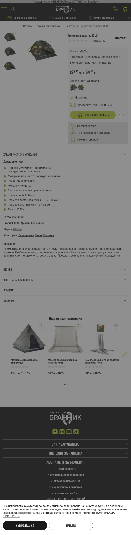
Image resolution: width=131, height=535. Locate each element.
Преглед (71, 525)
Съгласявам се (25, 525)
